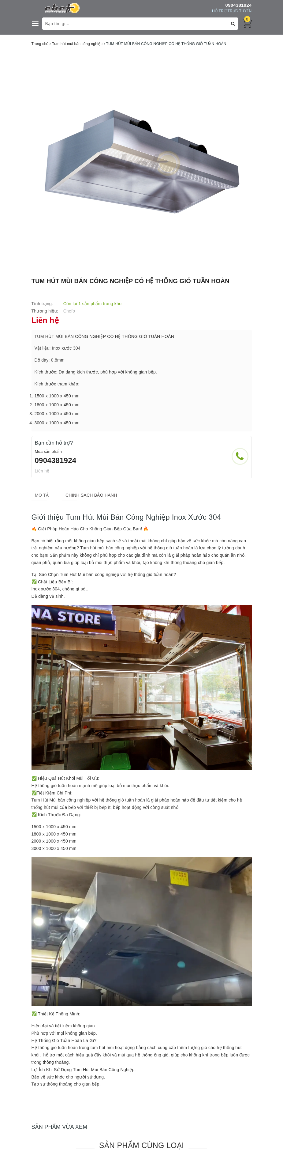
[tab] (38, 495)
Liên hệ (42, 470)
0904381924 (238, 5)
